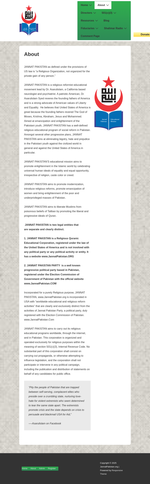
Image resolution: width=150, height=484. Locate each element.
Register (52, 468)
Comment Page (90, 36)
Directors (89, 12)
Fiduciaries (90, 28)
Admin (42, 468)
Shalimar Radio (115, 28)
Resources (90, 20)
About (103, 5)
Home (87, 5)
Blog (106, 20)
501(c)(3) (109, 12)
